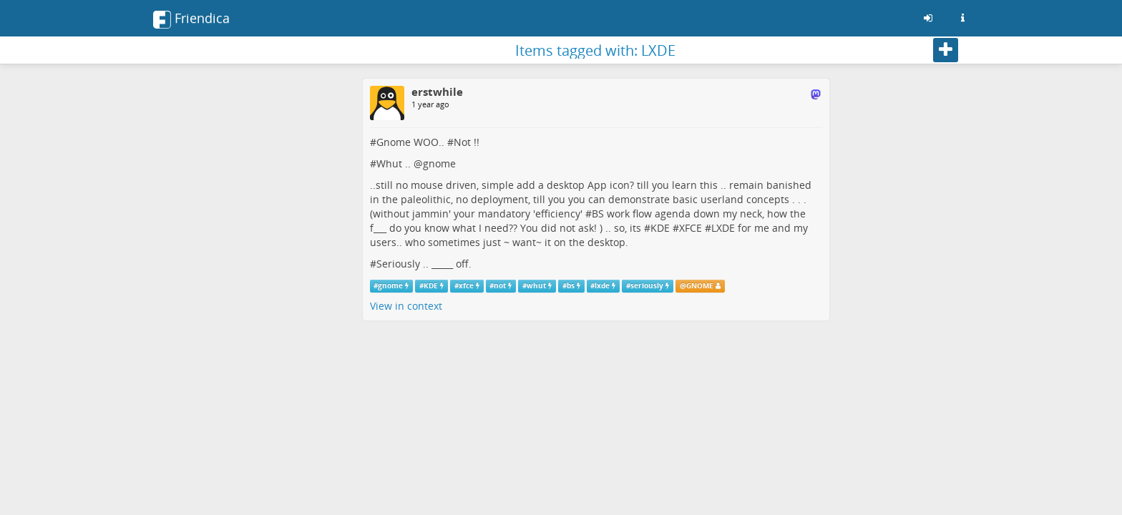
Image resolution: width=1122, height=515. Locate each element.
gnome (439, 163)
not (500, 285)
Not (462, 142)
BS (598, 213)
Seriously (398, 263)
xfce (466, 285)
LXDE (723, 228)
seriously (646, 285)
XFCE (690, 228)
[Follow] (945, 50)
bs (571, 285)
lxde (602, 285)
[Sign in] (928, 18)
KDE (660, 228)
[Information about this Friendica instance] (962, 18)
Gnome (393, 142)
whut (536, 285)
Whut (389, 163)
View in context (406, 306)
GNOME (699, 285)
